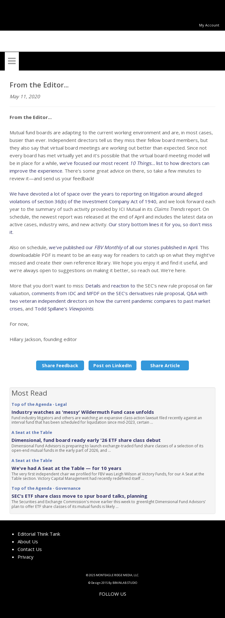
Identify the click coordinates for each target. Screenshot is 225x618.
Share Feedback (60, 365)
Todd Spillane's (64, 308)
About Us (28, 541)
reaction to (123, 285)
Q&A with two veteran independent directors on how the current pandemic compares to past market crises (110, 301)
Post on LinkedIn (112, 365)
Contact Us (30, 549)
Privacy (26, 557)
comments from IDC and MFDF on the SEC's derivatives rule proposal (108, 293)
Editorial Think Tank (39, 534)
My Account (209, 25)
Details (93, 285)
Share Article (165, 365)
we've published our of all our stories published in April (123, 247)
